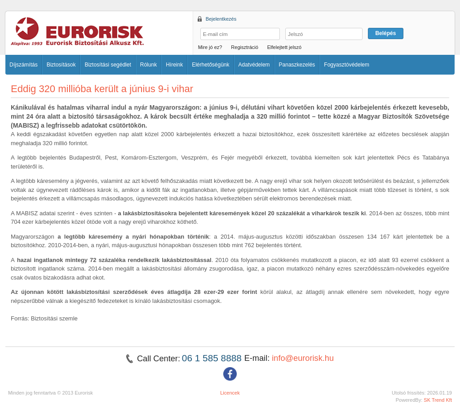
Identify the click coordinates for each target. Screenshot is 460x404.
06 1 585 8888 (213, 358)
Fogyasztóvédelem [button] (346, 65)
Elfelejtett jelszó (284, 47)
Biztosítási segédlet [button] (107, 65)
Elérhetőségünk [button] (210, 65)
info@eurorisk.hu (303, 358)
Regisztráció (244, 47)
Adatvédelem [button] (254, 65)
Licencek (230, 392)
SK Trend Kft (438, 400)
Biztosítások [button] (61, 65)
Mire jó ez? (210, 47)
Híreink (174, 65)
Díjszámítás (23, 65)
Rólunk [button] (148, 65)
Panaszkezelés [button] (297, 65)
